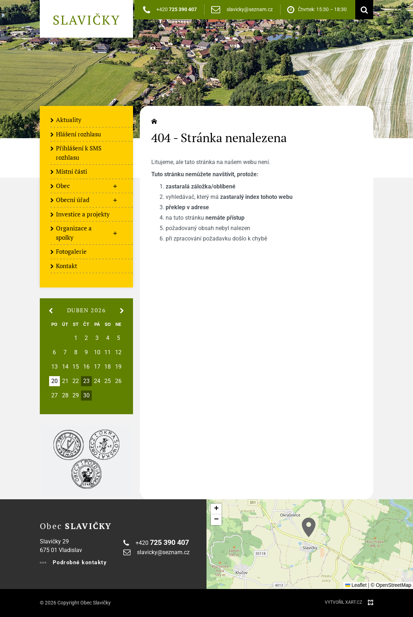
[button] (308, 527)
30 (86, 395)
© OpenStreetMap (391, 585)
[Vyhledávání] (362, 9)
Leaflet (356, 585)
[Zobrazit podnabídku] (115, 186)
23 (86, 381)
